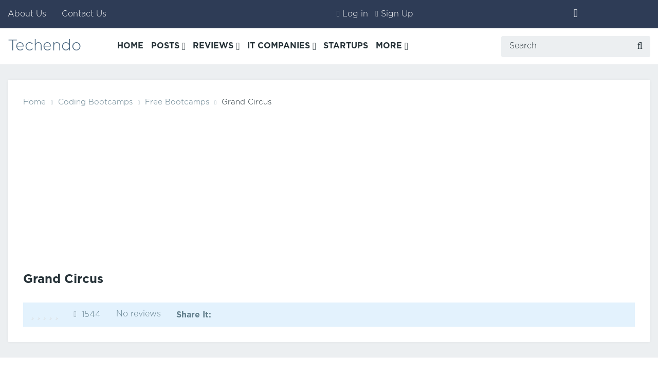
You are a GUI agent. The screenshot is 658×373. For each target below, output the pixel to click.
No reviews (138, 314)
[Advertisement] (329, 187)
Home (34, 102)
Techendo (44, 46)
